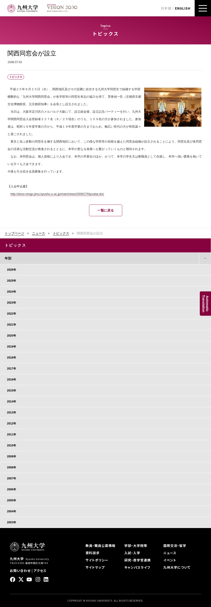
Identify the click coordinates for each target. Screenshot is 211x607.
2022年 (11, 313)
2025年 (11, 280)
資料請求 (93, 552)
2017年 (11, 368)
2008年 (11, 467)
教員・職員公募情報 (100, 545)
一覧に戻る (105, 210)
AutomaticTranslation (205, 303)
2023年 (11, 302)
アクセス (40, 570)
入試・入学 (132, 552)
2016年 (11, 379)
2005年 (11, 500)
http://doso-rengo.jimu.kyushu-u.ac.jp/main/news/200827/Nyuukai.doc (57, 194)
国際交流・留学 (174, 545)
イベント (169, 560)
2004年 (11, 511)
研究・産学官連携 (137, 560)
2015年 (11, 390)
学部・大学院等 (135, 545)
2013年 (11, 412)
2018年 (11, 357)
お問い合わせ (20, 570)
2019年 (11, 346)
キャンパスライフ (137, 567)
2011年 (11, 434)
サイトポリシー (97, 560)
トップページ (14, 233)
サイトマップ (95, 567)
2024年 (11, 291)
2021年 (11, 324)
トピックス (61, 233)
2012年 (11, 423)
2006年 (11, 489)
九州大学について (176, 567)
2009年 (11, 456)
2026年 (11, 269)
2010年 (11, 445)
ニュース (38, 233)
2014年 (11, 401)
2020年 (11, 335)
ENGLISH (182, 8)
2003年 (11, 522)
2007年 (11, 478)
